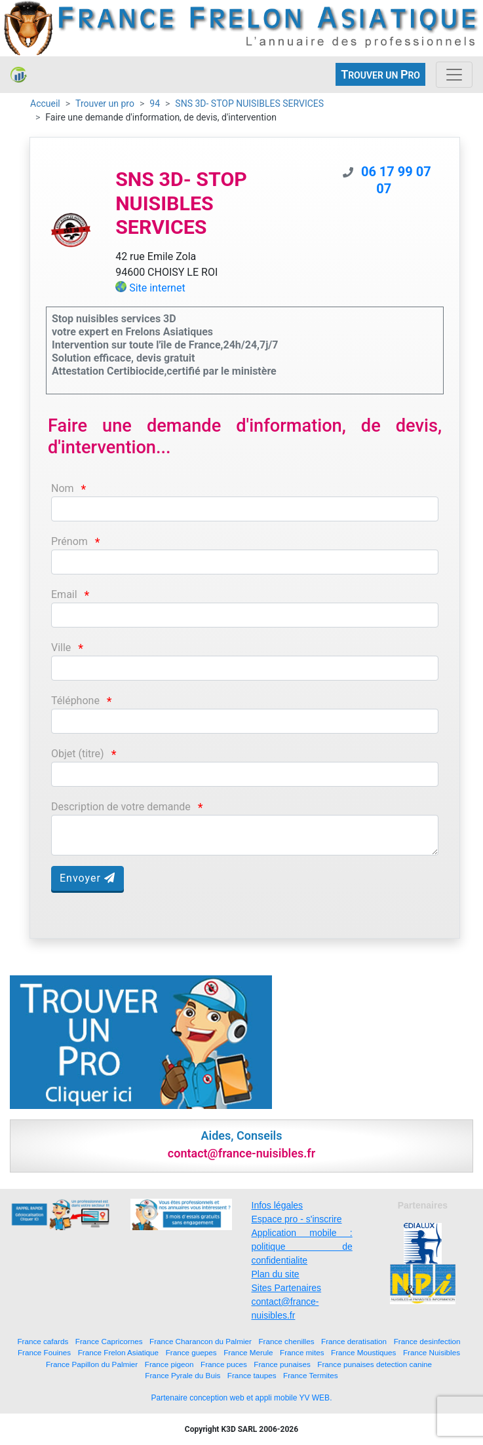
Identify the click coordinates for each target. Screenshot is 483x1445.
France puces (224, 1364)
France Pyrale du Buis (182, 1375)
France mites (302, 1352)
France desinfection (427, 1341)
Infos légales (277, 1205)
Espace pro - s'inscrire (297, 1219)
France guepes (191, 1352)
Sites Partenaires (287, 1288)
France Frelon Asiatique (118, 1352)
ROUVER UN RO (380, 74)
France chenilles (286, 1341)
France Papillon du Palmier (92, 1364)
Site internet (157, 288)
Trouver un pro (104, 103)
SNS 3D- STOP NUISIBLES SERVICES (249, 103)
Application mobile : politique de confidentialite (302, 1247)
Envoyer (87, 878)
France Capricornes (109, 1341)
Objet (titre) (77, 754)
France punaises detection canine (374, 1364)
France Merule (248, 1352)
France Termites (310, 1375)
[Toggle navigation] (454, 75)
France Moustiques (363, 1352)
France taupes (252, 1375)
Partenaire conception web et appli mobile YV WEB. (241, 1397)
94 (154, 103)
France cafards (42, 1341)
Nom (62, 488)
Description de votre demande (121, 807)
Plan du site (275, 1274)
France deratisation (354, 1341)
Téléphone (75, 700)
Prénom (69, 541)
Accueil (45, 103)
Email (64, 594)
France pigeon (169, 1364)
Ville (61, 647)
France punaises (282, 1364)
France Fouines (44, 1352)
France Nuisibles (431, 1352)
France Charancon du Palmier (200, 1341)
